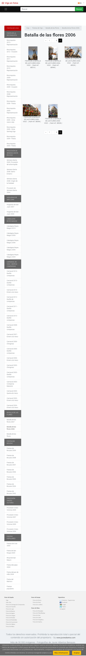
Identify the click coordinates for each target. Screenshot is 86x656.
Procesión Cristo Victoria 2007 (12, 516)
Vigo (7, 600)
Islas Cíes (8, 602)
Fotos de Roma (37, 600)
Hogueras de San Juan (12, 199)
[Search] (47, 9)
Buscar (79, 9)
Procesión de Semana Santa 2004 (12, 190)
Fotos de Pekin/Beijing (39, 613)
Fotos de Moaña (10, 617)
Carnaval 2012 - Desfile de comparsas (12, 299)
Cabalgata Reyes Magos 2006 (12, 241)
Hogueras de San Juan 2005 (13, 213)
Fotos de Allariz (10, 626)
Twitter (64, 607)
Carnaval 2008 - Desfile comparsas (12, 327)
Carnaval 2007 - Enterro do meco (12, 335)
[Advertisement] (43, 18)
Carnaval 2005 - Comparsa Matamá (12, 384)
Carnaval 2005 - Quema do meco (12, 392)
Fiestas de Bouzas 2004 (11, 485)
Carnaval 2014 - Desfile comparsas (12, 273)
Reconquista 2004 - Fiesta (11, 138)
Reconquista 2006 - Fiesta (11, 102)
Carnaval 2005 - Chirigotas (12, 366)
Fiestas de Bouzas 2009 (11, 449)
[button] (81, 3)
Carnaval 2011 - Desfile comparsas (12, 308)
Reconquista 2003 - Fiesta (11, 145)
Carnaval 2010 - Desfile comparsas (12, 318)
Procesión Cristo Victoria (11, 500)
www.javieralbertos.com (65, 638)
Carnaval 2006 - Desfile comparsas (12, 351)
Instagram (62, 609)
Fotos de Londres (37, 604)
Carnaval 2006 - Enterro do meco (12, 359)
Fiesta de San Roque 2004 (11, 552)
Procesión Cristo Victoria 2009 (12, 509)
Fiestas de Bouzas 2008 (11, 457)
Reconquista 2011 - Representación (12, 59)
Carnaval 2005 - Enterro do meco (12, 399)
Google (64, 604)
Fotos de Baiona (10, 611)
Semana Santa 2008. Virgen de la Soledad (12, 181)
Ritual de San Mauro (11, 559)
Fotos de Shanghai (38, 611)
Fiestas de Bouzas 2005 (11, 478)
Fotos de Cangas (10, 615)
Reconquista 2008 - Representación (12, 94)
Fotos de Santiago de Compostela (15, 604)
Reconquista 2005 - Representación (12, 110)
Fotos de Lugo (10, 609)
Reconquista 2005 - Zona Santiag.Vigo (11, 129)
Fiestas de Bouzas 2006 (11, 471)
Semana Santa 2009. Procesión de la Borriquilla (12, 162)
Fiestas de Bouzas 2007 (11, 464)
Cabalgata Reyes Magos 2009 (12, 234)
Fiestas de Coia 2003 (12, 545)
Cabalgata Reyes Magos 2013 (12, 227)
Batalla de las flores (12, 414)
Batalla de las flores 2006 (11, 428)
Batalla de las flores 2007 (11, 421)
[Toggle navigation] (6, 9)
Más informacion (61, 653)
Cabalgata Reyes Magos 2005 (12, 249)
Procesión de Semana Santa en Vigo (12, 153)
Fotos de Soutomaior (11, 622)
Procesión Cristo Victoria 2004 (12, 530)
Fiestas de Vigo (13, 28)
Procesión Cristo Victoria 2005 (12, 523)
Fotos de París (37, 602)
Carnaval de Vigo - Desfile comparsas (12, 264)
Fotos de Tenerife (11, 607)
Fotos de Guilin (37, 617)
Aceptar (77, 653)
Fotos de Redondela (11, 620)
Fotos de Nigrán (10, 613)
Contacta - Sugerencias (68, 600)
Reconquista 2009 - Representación (12, 77)
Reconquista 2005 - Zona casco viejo (11, 120)
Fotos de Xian (36, 615)
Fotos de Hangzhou (38, 619)
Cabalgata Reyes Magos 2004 (12, 256)
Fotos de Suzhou (37, 622)
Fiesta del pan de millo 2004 (12, 573)
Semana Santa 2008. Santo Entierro (12, 172)
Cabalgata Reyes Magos (12, 220)
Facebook (64, 602)
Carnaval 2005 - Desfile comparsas (12, 374)
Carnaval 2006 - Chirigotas (12, 343)
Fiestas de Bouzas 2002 (11, 492)
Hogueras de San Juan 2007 (13, 206)
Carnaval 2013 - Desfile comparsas (12, 283)
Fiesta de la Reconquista (12, 34)
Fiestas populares (11, 537)
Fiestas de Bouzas (11, 442)
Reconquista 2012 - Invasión (12, 51)
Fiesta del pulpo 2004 (12, 566)
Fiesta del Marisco (10, 580)
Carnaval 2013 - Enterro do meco (12, 291)
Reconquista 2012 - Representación (12, 42)
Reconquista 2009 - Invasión (12, 86)
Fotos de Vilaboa (10, 624)
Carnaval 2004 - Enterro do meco (12, 406)
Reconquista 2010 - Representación (12, 68)
